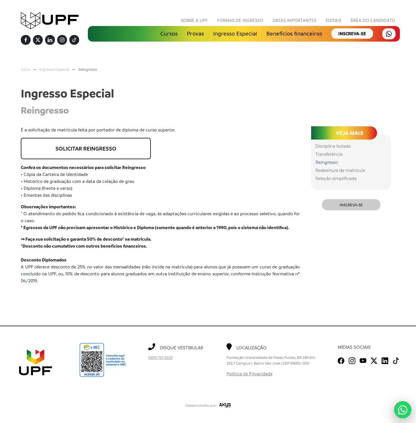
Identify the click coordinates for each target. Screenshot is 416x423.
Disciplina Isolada (333, 146)
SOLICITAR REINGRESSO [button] (85, 148)
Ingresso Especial (235, 33)
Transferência (329, 154)
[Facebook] (26, 40)
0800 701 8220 (160, 357)
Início (25, 69)
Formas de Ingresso (240, 20)
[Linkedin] (50, 40)
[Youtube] (363, 360)
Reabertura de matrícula (340, 170)
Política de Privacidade (249, 374)
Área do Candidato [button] (372, 20)
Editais (333, 20)
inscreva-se (352, 34)
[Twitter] (38, 40)
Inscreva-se (351, 205)
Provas (195, 33)
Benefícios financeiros (294, 33)
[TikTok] (74, 40)
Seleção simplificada (336, 178)
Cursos (169, 33)
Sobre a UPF (194, 20)
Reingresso (87, 69)
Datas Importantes (294, 20)
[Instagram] (62, 40)
